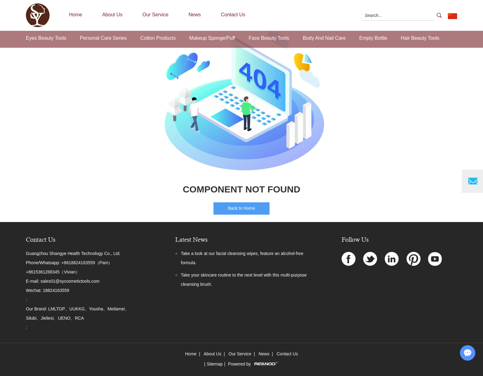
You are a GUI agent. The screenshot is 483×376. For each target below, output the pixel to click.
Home (75, 14)
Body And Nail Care (324, 38)
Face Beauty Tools (269, 38)
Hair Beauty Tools (420, 38)
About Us (112, 14)
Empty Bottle (373, 38)
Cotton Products (158, 38)
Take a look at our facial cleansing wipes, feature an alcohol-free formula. (242, 258)
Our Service (155, 14)
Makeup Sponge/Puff (212, 38)
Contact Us (233, 14)
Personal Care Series (103, 38)
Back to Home (241, 208)
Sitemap (214, 364)
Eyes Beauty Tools (46, 38)
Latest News (191, 239)
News (195, 14)
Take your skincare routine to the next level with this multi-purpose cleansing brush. (244, 280)
